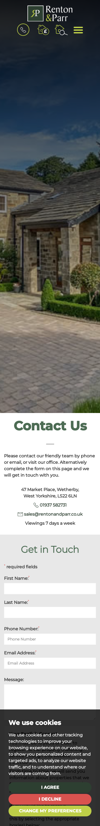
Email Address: (20, 652)
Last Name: (16, 602)
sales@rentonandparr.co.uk (53, 514)
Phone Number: (21, 628)
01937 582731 (53, 505)
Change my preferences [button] (50, 810)
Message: (14, 679)
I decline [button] (50, 799)
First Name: (17, 578)
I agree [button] (50, 787)
